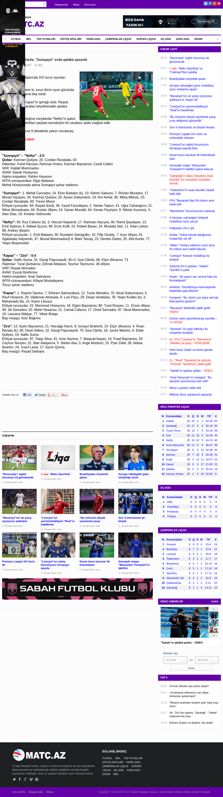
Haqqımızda (61, 4)
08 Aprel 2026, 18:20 (91, 482)
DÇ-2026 (166, 39)
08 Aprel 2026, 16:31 (52, 529)
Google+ (215, 3)
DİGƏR (198, 39)
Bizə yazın (90, 4)
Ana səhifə (18, 792)
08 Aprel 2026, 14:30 (130, 573)
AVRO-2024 (182, 39)
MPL (28, 39)
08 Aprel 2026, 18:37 (52, 479)
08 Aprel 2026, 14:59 (52, 573)
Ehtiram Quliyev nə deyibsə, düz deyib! (191, 722)
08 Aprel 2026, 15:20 (14, 570)
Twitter (206, 3)
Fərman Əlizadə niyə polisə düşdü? (189, 686)
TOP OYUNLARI (45, 39)
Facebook (210, 3)
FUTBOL (16, 39)
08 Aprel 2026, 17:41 (130, 482)
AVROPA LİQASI (146, 39)
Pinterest (219, 3)
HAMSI (214, 601)
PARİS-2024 (93, 39)
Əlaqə (76, 4)
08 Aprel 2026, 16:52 (14, 526)
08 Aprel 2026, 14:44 (91, 570)
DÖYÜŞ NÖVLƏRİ (70, 39)
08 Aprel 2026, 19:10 (14, 482)
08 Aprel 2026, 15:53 (130, 526)
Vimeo (31, 779)
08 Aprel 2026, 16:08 (91, 526)
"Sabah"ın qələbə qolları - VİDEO (182, 642)
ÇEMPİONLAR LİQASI (118, 39)
